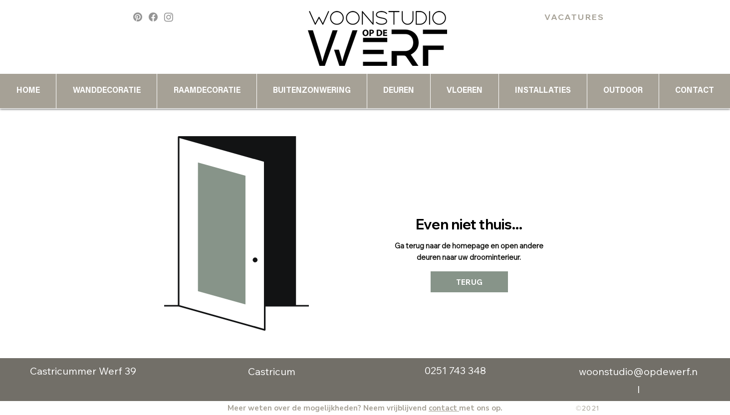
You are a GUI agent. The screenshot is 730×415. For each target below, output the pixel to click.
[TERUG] (469, 281)
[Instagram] (169, 17)
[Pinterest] (138, 17)
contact (444, 408)
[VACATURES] (575, 16)
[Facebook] (153, 17)
